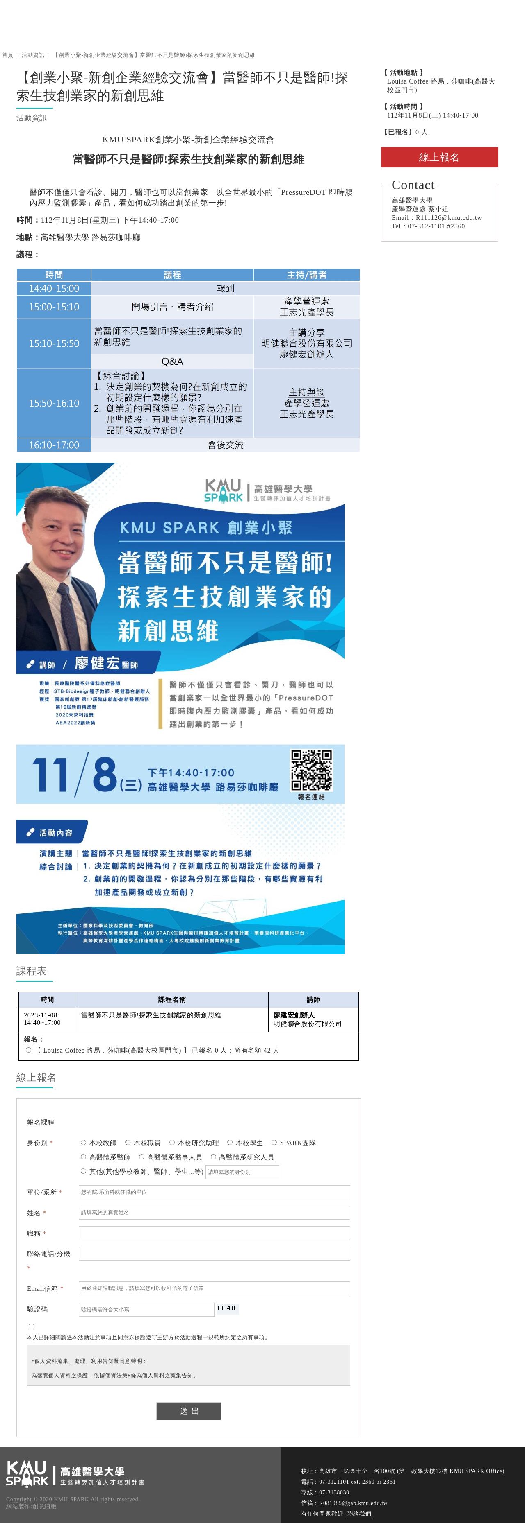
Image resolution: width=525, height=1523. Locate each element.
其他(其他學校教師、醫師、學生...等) (180, 1171)
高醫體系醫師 (106, 1157)
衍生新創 (362, 20)
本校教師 (99, 1142)
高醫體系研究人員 (242, 1157)
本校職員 (143, 1142)
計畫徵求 (404, 20)
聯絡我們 (359, 1514)
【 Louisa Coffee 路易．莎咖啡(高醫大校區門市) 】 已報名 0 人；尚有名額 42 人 (153, 1050)
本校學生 (245, 1142)
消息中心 (278, 20)
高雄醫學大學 (125, 20)
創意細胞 (44, 1506)
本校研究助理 (194, 1142)
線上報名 (439, 157)
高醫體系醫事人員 (171, 1157)
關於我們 (320, 20)
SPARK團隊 (294, 1142)
